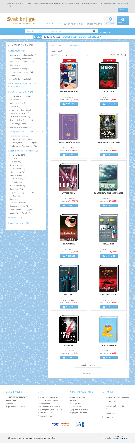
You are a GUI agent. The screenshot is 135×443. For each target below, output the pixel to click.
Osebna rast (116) (16, 100)
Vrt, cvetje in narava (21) (19, 117)
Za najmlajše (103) (17, 155)
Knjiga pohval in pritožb (79, 410)
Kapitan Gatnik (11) (17, 179)
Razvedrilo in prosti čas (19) (20, 139)
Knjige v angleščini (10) (19, 223)
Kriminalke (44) (16, 65)
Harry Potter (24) (16, 189)
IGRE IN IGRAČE (52, 36)
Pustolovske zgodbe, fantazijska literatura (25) (22, 85)
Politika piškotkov (45, 416)
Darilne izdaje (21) (17, 103)
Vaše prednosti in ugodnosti (49, 407)
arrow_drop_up (66, 55)
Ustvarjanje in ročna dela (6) (21, 120)
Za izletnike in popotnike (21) (21, 96)
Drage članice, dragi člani (15, 407)
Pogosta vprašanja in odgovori (50, 410)
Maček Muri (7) (15, 182)
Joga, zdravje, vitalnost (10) (20, 127)
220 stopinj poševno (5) (19, 124)
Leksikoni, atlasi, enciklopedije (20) (23, 143)
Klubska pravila (44, 404)
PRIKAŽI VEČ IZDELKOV (88, 365)
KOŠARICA (122, 23)
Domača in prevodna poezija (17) (23, 55)
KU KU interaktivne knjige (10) (21, 209)
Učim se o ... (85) (16, 165)
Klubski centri (110, 413)
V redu (123, 10)
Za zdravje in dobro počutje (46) (22, 110)
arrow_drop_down (65, 55)
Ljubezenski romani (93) (19, 69)
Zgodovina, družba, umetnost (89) (23, 146)
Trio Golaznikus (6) (17, 186)
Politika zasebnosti (45, 413)
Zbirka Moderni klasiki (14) (20, 79)
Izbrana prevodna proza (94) (21, 72)
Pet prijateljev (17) (17, 169)
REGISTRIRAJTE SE (94, 24)
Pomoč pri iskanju (76, 404)
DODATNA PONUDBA (90, 36)
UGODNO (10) (15, 217)
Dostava (72, 400)
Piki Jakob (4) (14, 196)
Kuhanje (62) (14, 107)
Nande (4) (13, 199)
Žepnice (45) (14, 75)
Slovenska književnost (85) (20, 58)
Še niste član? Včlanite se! (48, 397)
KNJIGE (38, 36)
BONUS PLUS (69, 36)
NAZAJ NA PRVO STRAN (22, 45)
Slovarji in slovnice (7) (18, 136)
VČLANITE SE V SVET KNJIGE (74, 24)
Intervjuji (9, 404)
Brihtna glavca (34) (17, 172)
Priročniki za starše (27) (19, 113)
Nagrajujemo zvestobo (78, 413)
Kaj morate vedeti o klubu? (48, 400)
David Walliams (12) (17, 175)
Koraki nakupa (75, 407)
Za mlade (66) (15, 162)
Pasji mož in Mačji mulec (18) (21, 192)
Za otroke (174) (15, 158)
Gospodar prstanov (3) (18, 206)
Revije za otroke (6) (17, 203)
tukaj (9, 6)
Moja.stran (110, 23)
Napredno (105, 32)
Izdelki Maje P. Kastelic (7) (20, 213)
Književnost (63, 46)
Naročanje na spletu (77, 397)
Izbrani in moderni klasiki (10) (21, 62)
